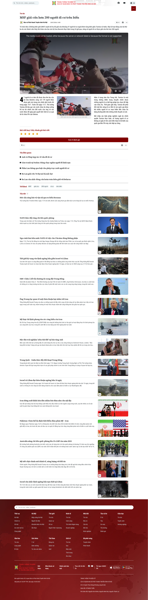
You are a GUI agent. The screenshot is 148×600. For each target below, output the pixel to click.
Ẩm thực (34, 528)
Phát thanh (86, 546)
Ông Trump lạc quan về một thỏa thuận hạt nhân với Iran (44, 299)
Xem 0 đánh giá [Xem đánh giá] (74, 140)
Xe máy (102, 524)
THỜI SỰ (31, 8)
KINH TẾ (53, 8)
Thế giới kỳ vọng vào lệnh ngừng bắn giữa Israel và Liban (44, 258)
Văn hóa (17, 538)
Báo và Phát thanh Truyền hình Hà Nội (35, 22)
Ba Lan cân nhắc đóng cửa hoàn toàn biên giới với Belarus (46, 179)
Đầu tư (85, 521)
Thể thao (52, 538)
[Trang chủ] (24, 8)
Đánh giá (103, 531)
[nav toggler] (133, 8)
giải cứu (36, 186)
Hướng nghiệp (122, 524)
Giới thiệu (39, 567)
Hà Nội (16, 517)
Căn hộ (85, 524)
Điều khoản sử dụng (49, 567)
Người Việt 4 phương (55, 528)
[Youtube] (124, 3)
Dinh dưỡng (35, 546)
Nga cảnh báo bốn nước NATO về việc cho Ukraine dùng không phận (49, 238)
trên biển (59, 186)
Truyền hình (87, 542)
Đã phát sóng (87, 538)
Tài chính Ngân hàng (72, 524)
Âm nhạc (68, 556)
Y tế (33, 542)
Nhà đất (86, 514)
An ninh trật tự (18, 528)
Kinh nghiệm (87, 531)
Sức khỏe (35, 538)
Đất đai (85, 528)
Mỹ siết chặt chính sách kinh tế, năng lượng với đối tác (43, 461)
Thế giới (52, 514)
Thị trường (103, 528)
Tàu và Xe (103, 514)
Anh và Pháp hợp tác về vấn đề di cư (37, 157)
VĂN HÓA (87, 8)
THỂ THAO (105, 8)
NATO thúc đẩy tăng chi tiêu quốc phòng (37, 218)
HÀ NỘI (38, 8)
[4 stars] (33, 134)
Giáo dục (121, 514)
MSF (29, 186)
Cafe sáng (69, 521)
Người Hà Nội (36, 521)
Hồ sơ (50, 524)
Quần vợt (51, 546)
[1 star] (21, 134)
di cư (52, 186)
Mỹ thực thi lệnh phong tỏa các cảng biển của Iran (41, 319)
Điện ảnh (68, 549)
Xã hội (16, 524)
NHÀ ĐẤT (61, 8)
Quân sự (51, 521)
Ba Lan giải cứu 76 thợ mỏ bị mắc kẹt (37, 173)
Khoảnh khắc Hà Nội (38, 524)
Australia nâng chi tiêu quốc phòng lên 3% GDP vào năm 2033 (46, 441)
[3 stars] (29, 134)
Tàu (101, 521)
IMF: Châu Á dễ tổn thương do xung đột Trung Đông (42, 279)
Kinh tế (68, 514)
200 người (45, 186)
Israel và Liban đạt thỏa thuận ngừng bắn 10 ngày (41, 380)
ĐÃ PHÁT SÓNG (123, 8)
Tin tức (22, 14)
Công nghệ (17, 531)
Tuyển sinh (121, 521)
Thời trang (69, 553)
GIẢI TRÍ (113, 8)
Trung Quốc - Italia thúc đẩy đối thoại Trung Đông (41, 360)
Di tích (16, 549)
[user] (132, 3)
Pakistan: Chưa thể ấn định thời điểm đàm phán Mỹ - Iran (44, 421)
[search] (14, 3)
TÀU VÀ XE (69, 8)
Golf (50, 549)
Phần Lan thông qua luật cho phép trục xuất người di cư (45, 168)
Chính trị (17, 521)
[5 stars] (37, 134)
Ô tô (101, 517)
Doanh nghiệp (70, 528)
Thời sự (17, 514)
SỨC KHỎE (95, 8)
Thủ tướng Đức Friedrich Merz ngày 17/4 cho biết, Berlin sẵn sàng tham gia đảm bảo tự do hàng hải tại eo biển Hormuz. (57, 201)
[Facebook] (119, 3)
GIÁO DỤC (78, 8)
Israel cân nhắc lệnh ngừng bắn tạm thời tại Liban (41, 482)
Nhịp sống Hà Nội (37, 517)
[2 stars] (25, 134)
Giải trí (68, 538)
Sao (67, 546)
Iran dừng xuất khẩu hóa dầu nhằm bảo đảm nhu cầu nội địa (45, 400)
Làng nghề (17, 546)
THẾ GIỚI (46, 8)
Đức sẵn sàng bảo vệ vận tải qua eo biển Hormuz (40, 197)
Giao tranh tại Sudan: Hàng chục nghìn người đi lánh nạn (46, 162)
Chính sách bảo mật (64, 567)
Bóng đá (51, 542)
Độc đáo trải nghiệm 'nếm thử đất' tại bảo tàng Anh (41, 340)
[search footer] (16, 507)
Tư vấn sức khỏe (37, 549)
